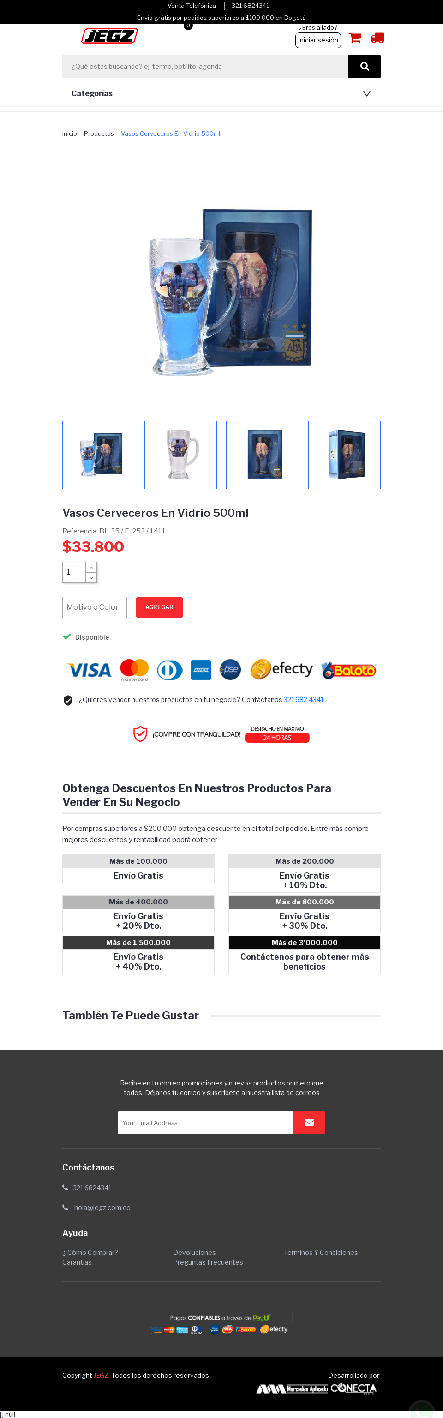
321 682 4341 (303, 699)
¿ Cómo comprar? (90, 1252)
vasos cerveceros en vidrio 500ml (170, 133)
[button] (219, 93)
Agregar (159, 607)
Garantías (77, 1262)
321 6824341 (250, 5)
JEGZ (101, 1375)
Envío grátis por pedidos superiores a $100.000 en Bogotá (221, 17)
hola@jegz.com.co (102, 1208)
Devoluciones (194, 1252)
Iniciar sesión (318, 40)
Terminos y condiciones (321, 1252)
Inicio (69, 133)
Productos (99, 133)
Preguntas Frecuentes (208, 1262)
